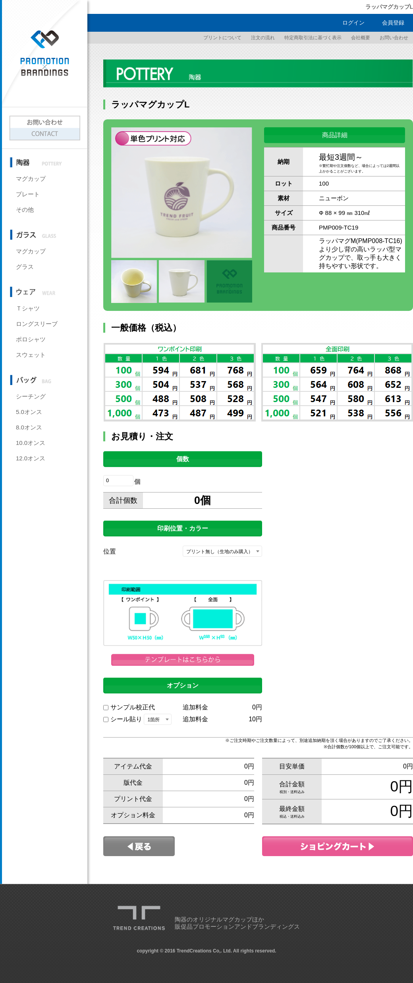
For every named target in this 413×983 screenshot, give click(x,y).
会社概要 (360, 37)
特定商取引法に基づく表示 (313, 37)
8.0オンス (29, 427)
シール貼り (126, 719)
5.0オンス (29, 411)
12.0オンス (30, 458)
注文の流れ (263, 37)
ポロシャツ (31, 339)
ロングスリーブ (37, 323)
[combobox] (222, 551)
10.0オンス (30, 442)
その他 (25, 209)
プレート (28, 194)
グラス (25, 266)
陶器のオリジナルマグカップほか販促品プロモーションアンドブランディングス (237, 923)
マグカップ (31, 178)
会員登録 (393, 22)
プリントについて (222, 37)
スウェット (31, 354)
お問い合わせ (394, 37)
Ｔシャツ (28, 308)
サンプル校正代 (132, 707)
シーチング (31, 396)
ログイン (353, 22)
